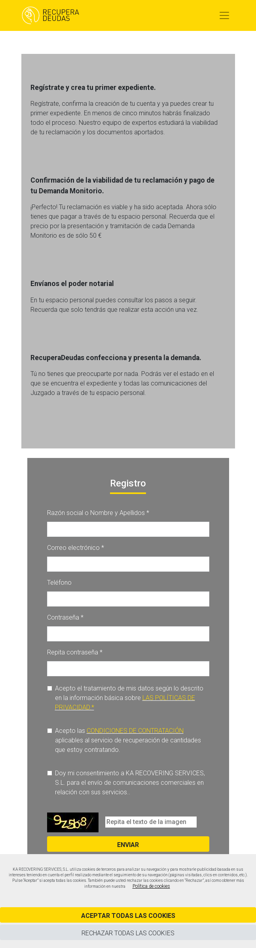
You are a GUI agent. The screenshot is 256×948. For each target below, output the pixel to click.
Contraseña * (65, 617)
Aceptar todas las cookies (128, 915)
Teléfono (59, 582)
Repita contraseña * (74, 652)
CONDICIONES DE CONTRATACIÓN (135, 730)
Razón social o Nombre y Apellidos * (98, 513)
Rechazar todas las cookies (128, 933)
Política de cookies (151, 886)
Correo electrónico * (75, 547)
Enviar (128, 845)
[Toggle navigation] (224, 15)
